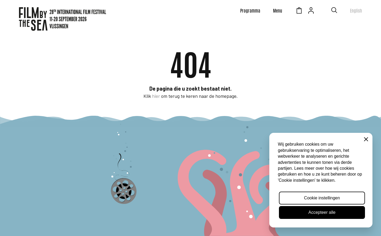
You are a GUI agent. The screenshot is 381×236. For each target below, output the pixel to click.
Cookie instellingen (322, 198)
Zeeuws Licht (323, 11)
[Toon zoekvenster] (334, 11)
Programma (250, 10)
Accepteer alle (321, 212)
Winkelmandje (299, 11)
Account (311, 11)
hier (156, 96)
